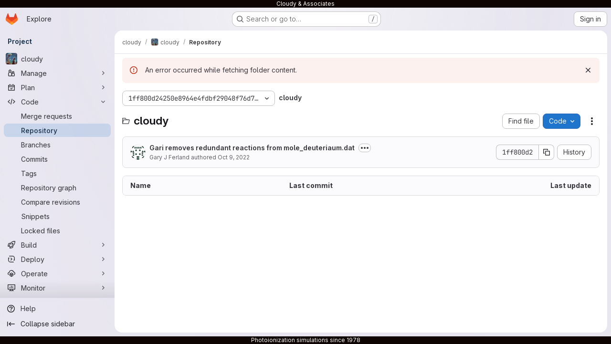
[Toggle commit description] (364, 148)
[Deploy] (57, 259)
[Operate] (57, 273)
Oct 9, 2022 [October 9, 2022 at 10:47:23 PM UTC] (234, 157)
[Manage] (57, 73)
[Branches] (57, 144)
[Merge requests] (57, 116)
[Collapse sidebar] (57, 324)
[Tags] (57, 173)
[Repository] (57, 130)
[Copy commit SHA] (546, 152)
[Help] (57, 308)
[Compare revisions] (57, 201)
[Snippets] (57, 216)
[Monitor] (57, 287)
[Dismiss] (588, 70)
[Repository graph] (57, 187)
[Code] (57, 101)
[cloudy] (57, 58)
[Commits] (57, 159)
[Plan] (57, 87)
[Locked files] (57, 230)
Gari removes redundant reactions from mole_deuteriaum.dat (252, 148)
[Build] (57, 244)
